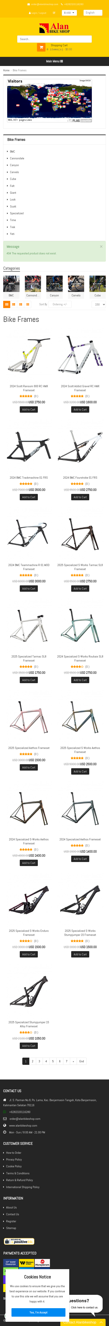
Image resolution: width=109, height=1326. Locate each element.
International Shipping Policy (23, 1187)
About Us (11, 1207)
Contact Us (12, 1214)
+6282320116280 (74, 4)
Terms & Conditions (18, 1173)
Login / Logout (37, 13)
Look (13, 199)
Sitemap (11, 1228)
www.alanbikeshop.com (23, 1125)
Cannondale (17, 158)
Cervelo (14, 172)
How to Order (13, 1153)
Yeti (12, 234)
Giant (13, 193)
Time (13, 220)
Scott (13, 206)
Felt (12, 186)
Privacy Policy (14, 1159)
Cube (13, 179)
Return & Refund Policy (19, 1180)
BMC (12, 151)
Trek (12, 227)
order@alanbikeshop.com (44, 4)
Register (11, 1221)
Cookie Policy (14, 1166)
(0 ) (36, 396)
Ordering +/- (60, 304)
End (81, 1061)
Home (6, 70)
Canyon (14, 165)
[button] (69, 13)
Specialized (17, 213)
